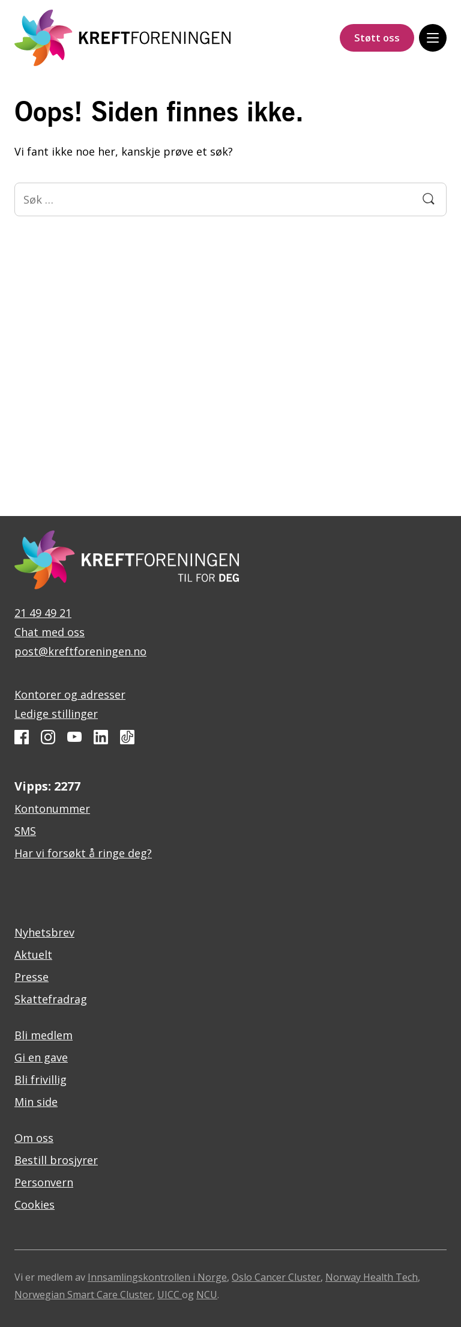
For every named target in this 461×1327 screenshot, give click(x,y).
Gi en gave (41, 1057)
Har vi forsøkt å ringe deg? (83, 853)
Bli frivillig (40, 1079)
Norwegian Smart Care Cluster (83, 1294)
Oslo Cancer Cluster (276, 1277)
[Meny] (433, 38)
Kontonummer (52, 808)
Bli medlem (43, 1035)
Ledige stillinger (56, 713)
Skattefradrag (50, 999)
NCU (206, 1294)
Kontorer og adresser (69, 694)
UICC (169, 1294)
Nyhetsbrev (44, 932)
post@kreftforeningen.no (80, 651)
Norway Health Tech (371, 1277)
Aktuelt (33, 954)
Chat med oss (49, 632)
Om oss (33, 1138)
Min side (36, 1102)
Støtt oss (377, 37)
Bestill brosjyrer (56, 1160)
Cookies (34, 1204)
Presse (31, 977)
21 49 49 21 (42, 613)
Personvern (43, 1182)
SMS (25, 831)
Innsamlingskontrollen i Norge (157, 1277)
